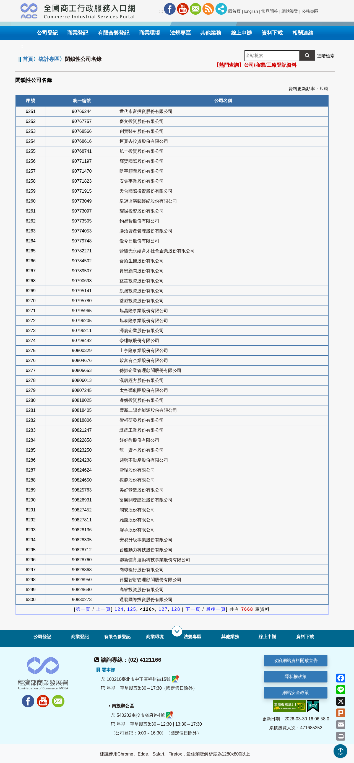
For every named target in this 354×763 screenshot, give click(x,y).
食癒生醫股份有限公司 (141, 260)
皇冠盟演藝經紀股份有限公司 (148, 201)
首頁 (28, 59)
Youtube (183, 9)
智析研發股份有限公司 (141, 420)
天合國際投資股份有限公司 (146, 191)
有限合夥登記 (117, 636)
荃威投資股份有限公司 (141, 300)
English (251, 11)
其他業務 (230, 636)
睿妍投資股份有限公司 (141, 400)
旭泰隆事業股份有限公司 (143, 320)
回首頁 (234, 11)
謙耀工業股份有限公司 (141, 430)
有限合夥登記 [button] (113, 33)
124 (119, 609)
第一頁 (83, 609)
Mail (195, 9)
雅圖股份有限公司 (137, 520)
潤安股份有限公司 (137, 510)
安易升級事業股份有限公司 (146, 539)
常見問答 (269, 11)
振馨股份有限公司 (137, 480)
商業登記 (80, 636)
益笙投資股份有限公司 (141, 280)
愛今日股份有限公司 (139, 241)
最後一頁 (216, 609)
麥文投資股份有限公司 (141, 121)
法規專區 (192, 636)
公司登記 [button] (47, 33)
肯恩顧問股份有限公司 (141, 270)
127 (163, 609)
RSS (208, 9)
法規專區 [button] (180, 33)
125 (131, 609)
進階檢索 (326, 55)
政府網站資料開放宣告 (296, 660)
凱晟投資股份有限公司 (141, 290)
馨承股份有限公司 (137, 529)
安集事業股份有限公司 (141, 181)
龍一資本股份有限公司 (141, 450)
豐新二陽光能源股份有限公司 (148, 410)
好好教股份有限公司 (139, 440)
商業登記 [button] (77, 33)
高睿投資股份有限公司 (141, 589)
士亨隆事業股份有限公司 (143, 350)
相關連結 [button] (302, 33)
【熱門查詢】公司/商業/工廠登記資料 (255, 65)
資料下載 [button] (272, 33)
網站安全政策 (295, 692)
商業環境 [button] (149, 33)
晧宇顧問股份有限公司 (141, 171)
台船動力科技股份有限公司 (146, 549)
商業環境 (155, 636)
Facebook (170, 9)
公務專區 (310, 11)
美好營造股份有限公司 (141, 490)
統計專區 (48, 59)
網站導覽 (290, 11)
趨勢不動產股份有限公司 (143, 460)
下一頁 (193, 609)
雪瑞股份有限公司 (137, 470)
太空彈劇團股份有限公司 (143, 390)
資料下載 (305, 636)
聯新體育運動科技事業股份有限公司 (154, 559)
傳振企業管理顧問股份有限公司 (150, 370)
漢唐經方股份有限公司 (141, 380)
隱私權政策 (296, 676)
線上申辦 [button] (241, 33)
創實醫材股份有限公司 (141, 131)
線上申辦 (267, 636)
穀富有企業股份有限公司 (143, 360)
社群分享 (221, 9)
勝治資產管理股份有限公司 (146, 231)
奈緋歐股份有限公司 (139, 340)
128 (175, 609)
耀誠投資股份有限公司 (141, 211)
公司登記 (42, 636)
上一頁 (103, 609)
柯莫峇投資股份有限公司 (143, 141)
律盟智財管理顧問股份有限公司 (150, 579)
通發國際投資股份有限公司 (146, 599)
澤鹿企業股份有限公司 (141, 330)
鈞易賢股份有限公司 (139, 221)
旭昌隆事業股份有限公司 (143, 310)
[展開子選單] (177, 631)
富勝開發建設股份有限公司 (146, 500)
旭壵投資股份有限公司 (141, 151)
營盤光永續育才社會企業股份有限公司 (157, 251)
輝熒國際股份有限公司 (141, 161)
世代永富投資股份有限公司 (146, 111)
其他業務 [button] (210, 33)
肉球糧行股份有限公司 (141, 569)
